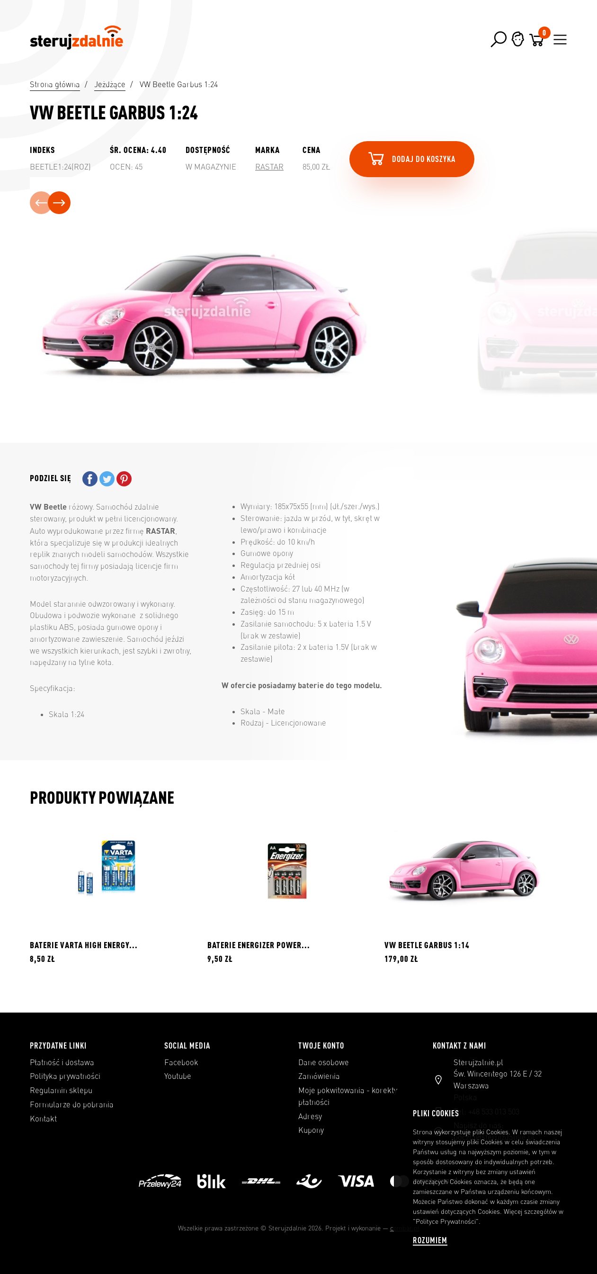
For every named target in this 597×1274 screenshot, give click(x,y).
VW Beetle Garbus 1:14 (427, 945)
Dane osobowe (323, 1062)
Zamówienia (319, 1076)
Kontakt (43, 1118)
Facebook (181, 1062)
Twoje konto (321, 1045)
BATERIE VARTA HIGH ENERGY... (84, 945)
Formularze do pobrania (72, 1104)
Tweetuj (107, 478)
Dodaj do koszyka (410, 158)
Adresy (310, 1116)
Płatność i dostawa (62, 1062)
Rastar (269, 166)
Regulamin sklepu (61, 1090)
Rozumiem (430, 1240)
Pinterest (124, 478)
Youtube (177, 1076)
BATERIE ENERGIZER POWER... (258, 945)
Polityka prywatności (65, 1076)
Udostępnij (90, 478)
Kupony (311, 1130)
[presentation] (41, 202)
